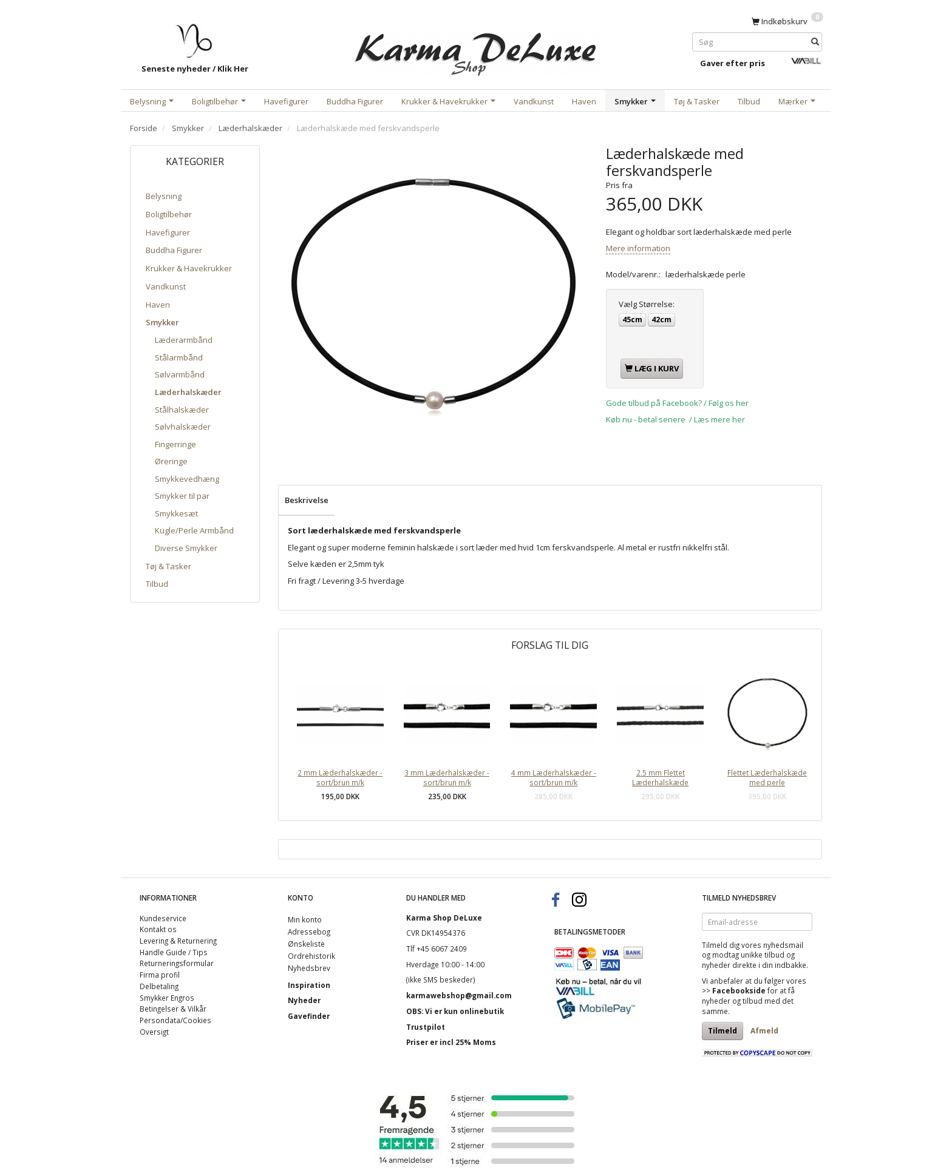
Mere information (638, 248)
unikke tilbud (762, 954)
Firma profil (160, 974)
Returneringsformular (177, 963)
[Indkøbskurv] (787, 21)
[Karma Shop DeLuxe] (476, 47)
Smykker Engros (167, 998)
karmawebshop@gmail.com (459, 995)
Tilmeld (722, 1031)
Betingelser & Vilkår (173, 1008)
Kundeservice (163, 918)
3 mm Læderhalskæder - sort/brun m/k (446, 778)
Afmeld (764, 1031)
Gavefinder (309, 1016)
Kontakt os (158, 929)
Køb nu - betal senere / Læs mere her (675, 419)
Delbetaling (159, 986)
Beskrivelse (306, 500)
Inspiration (309, 985)
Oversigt (154, 1031)
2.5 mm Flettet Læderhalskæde (660, 778)
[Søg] (815, 41)
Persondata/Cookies (175, 1020)
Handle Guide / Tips (174, 952)
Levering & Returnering (178, 940)
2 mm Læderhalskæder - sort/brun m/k (340, 778)
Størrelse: (647, 304)
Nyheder (304, 1000)
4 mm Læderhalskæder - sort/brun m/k (553, 778)
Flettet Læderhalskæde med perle (767, 778)
